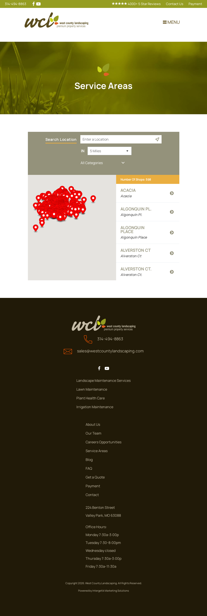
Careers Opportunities (103, 442)
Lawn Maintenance (91, 389)
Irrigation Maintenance (94, 406)
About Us (93, 424)
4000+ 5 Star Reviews (136, 4)
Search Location (61, 140)
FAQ (89, 468)
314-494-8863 (15, 4)
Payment (195, 4)
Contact (92, 494)
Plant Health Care (90, 398)
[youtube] (38, 4)
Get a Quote (95, 477)
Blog (89, 459)
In (82, 151)
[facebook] (33, 4)
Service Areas (97, 450)
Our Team (93, 433)
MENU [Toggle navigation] (171, 22)
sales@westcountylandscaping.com (110, 350)
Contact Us (174, 4)
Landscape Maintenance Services (103, 380)
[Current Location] (157, 139)
